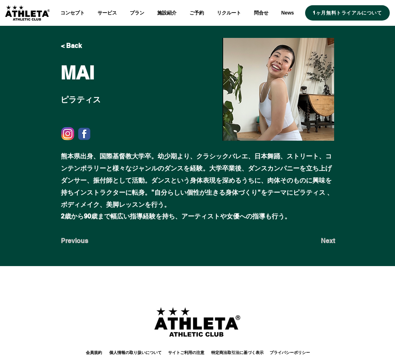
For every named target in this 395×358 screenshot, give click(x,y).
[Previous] (87, 241)
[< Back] (87, 46)
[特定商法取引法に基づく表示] (237, 352)
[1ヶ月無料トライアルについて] (347, 13)
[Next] (315, 241)
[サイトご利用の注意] (186, 352)
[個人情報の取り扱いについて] (135, 352)
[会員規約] (94, 352)
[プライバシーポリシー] (289, 352)
